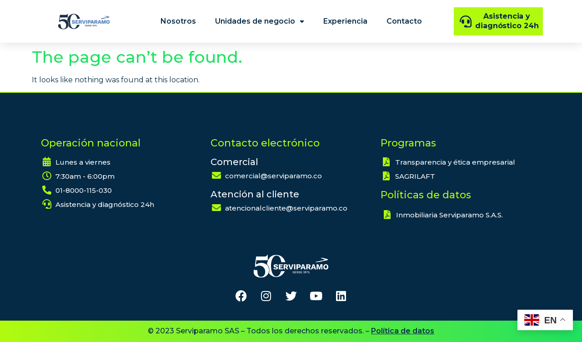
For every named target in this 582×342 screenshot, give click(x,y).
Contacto (404, 21)
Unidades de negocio (259, 21)
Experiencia (345, 21)
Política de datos (402, 331)
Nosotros (178, 21)
